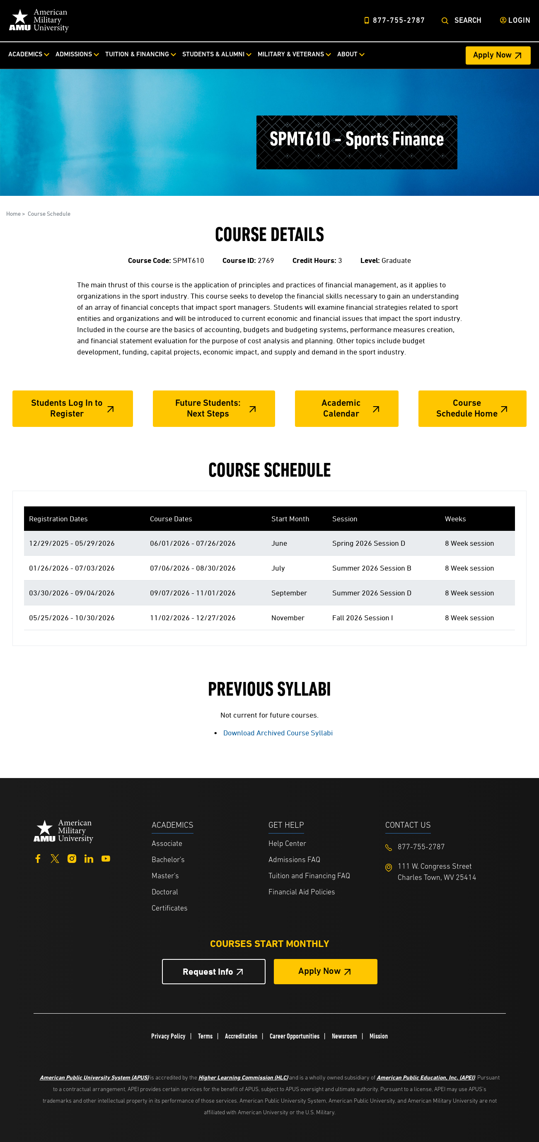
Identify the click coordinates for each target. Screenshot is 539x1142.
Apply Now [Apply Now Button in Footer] (319, 971)
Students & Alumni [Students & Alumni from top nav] (213, 54)
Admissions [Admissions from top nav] (74, 54)
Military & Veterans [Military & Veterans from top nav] (291, 54)
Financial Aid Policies (301, 892)
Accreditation (241, 1036)
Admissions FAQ (294, 860)
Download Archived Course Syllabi (278, 732)
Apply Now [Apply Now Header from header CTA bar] (492, 55)
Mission (379, 1036)
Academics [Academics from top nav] (25, 54)
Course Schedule (49, 213)
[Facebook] (38, 857)
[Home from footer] (64, 830)
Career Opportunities (294, 1036)
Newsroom (344, 1036)
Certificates (170, 909)
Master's (165, 876)
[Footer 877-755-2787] (443, 847)
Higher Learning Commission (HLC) (243, 1077)
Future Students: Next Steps (208, 409)
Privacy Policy (168, 1036)
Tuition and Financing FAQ (309, 876)
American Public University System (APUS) (94, 1077)
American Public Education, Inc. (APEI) (426, 1077)
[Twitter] (55, 857)
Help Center (287, 844)
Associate (167, 844)
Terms (205, 1036)
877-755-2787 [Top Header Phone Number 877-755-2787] (399, 21)
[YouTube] (106, 857)
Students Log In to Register (67, 409)
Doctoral (165, 892)
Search (467, 21)
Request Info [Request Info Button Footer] (208, 971)
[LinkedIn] (89, 857)
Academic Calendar (340, 409)
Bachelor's (168, 860)
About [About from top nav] (347, 54)
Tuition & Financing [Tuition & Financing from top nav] (137, 54)
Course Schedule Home (467, 409)
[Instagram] (72, 857)
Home (13, 213)
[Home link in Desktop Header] (39, 20)
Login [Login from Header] (519, 21)
